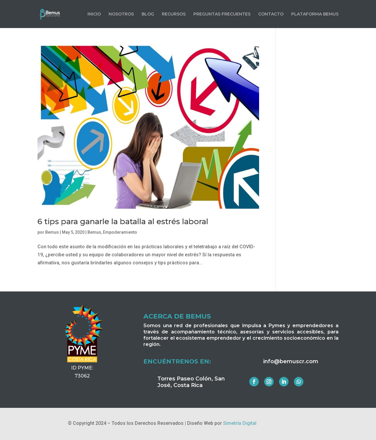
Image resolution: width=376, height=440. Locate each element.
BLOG (148, 14)
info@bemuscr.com (290, 361)
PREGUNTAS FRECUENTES (221, 14)
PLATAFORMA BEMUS (315, 14)
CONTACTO (270, 14)
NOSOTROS (121, 14)
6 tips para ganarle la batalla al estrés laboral (122, 221)
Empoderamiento (120, 232)
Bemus (52, 232)
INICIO (94, 14)
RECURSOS (174, 14)
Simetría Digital (239, 423)
